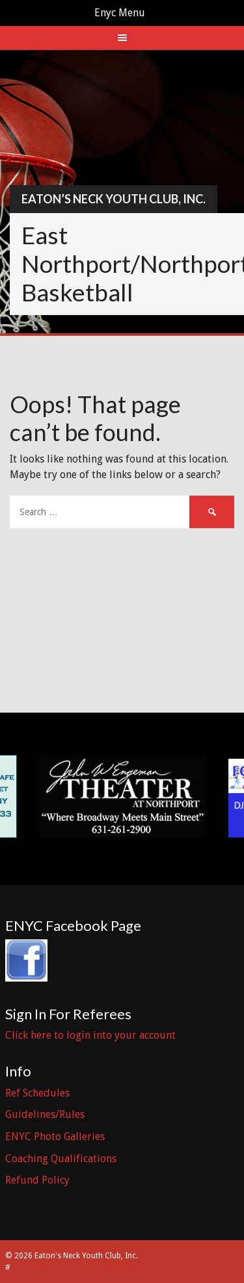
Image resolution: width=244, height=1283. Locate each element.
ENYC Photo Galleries (55, 1136)
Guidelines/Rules (45, 1114)
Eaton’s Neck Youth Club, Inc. (113, 199)
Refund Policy (37, 1180)
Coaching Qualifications (60, 1158)
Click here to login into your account (90, 1035)
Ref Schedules (37, 1093)
